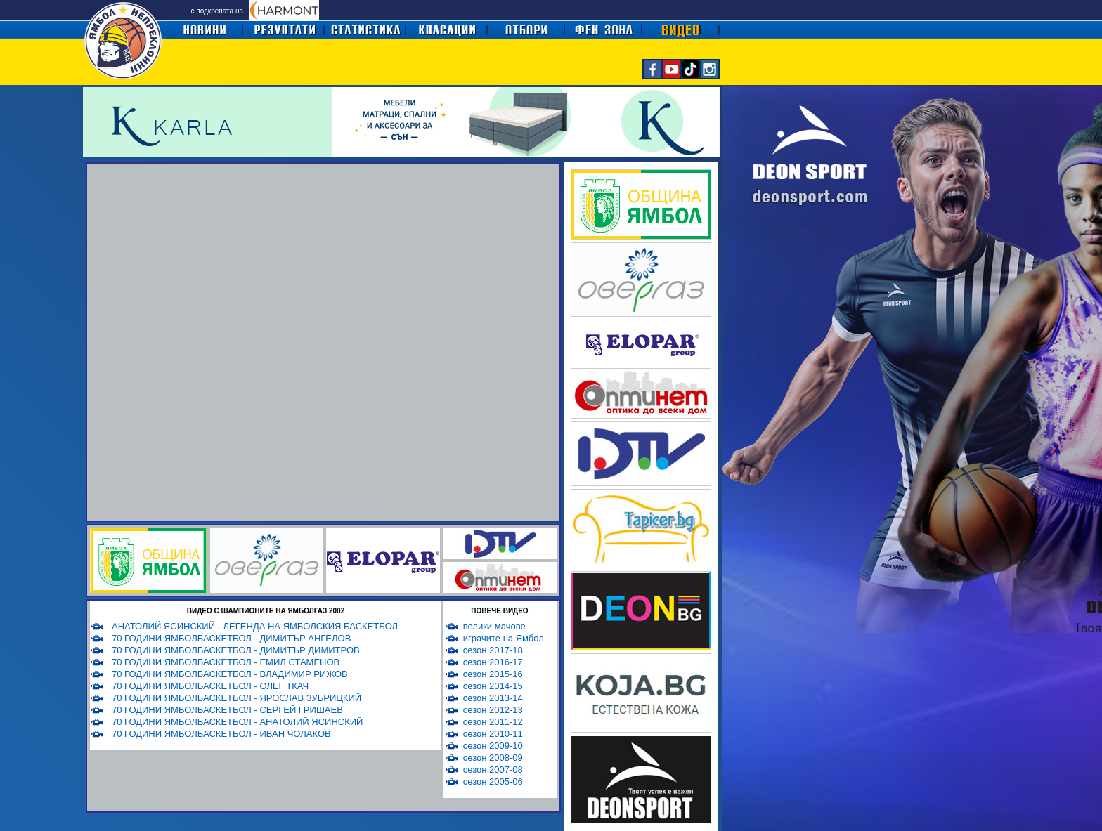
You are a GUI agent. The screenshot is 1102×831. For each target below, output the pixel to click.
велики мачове (494, 626)
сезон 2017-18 (493, 650)
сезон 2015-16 (493, 674)
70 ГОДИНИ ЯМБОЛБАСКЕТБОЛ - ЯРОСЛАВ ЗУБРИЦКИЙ (236, 698)
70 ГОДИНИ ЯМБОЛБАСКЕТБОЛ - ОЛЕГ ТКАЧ (210, 686)
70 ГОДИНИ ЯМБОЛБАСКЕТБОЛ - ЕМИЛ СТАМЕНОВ (225, 662)
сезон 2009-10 (493, 745)
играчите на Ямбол (503, 638)
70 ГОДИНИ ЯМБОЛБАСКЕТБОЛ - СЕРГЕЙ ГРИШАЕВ (227, 710)
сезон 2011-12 (493, 722)
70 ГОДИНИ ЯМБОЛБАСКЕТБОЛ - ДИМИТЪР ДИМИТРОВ (236, 650)
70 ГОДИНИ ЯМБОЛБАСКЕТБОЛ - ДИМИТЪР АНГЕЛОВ (231, 638)
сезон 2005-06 (493, 781)
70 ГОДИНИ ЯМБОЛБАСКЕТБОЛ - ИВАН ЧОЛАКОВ (221, 733)
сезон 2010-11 (493, 733)
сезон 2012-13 (493, 710)
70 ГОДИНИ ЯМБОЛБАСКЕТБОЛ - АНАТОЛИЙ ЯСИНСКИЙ (237, 722)
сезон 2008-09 (493, 757)
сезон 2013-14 (493, 698)
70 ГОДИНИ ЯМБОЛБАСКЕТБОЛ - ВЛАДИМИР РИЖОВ (230, 674)
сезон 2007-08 (493, 769)
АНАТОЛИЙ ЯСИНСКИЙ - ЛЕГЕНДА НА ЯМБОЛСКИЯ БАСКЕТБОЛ (255, 626)
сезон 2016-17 (493, 662)
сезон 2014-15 (493, 686)
